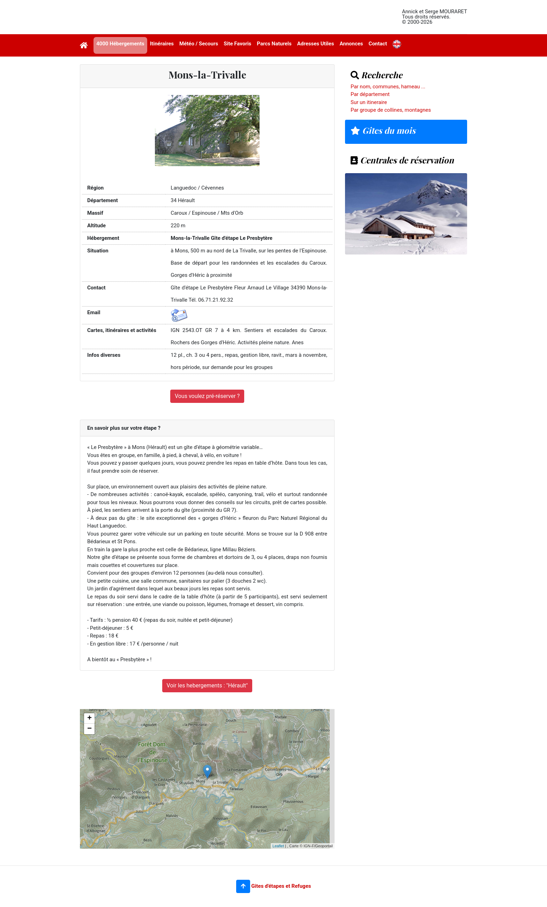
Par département (370, 94)
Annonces (351, 43)
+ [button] (89, 718)
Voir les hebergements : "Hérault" (207, 685)
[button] (243, 886)
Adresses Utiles (315, 43)
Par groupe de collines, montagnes (391, 110)
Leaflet (278, 846)
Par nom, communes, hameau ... (388, 86)
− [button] (89, 729)
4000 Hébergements (120, 43)
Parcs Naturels (274, 43)
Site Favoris (237, 43)
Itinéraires (162, 43)
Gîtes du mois (383, 130)
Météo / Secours (198, 43)
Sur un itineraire (369, 102)
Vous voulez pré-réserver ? (207, 396)
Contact (378, 43)
